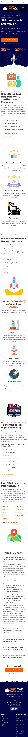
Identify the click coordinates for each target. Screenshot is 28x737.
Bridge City (20, 509)
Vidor (4, 512)
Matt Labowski (22, 49)
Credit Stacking (20, 731)
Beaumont (20, 512)
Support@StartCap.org (20, 2)
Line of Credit (19, 733)
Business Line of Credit (11, 269)
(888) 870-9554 (6, 2)
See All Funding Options (11, 273)
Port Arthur (6, 509)
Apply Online (5, 722)
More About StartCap (11, 133)
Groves (19, 506)
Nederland (6, 506)
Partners (4, 726)
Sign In (4, 724)
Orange (5, 515)
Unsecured (19, 729)
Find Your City (11, 522)
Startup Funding (20, 727)
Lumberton (20, 515)
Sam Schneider (8, 49)
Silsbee (5, 518)
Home (4, 717)
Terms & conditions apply (7, 474)
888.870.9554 (14, 700)
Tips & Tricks (5, 718)
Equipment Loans (10, 266)
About (3, 720)
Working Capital (20, 735)
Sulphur (19, 518)
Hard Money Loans (10, 263)
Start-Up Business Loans (12, 260)
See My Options (9, 39)
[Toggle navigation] (23, 8)
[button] (14, 559)
